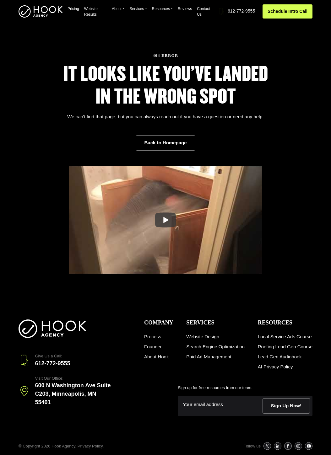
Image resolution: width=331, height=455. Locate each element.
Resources (275, 322)
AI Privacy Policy (275, 366)
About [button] (117, 9)
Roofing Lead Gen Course (285, 346)
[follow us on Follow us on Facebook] (288, 446)
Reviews (185, 9)
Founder (153, 346)
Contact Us (203, 12)
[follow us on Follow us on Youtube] (308, 446)
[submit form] (286, 406)
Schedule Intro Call (287, 11)
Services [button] (136, 9)
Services (200, 322)
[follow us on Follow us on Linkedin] (277, 446)
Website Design (202, 336)
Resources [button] (161, 9)
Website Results (91, 12)
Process (152, 336)
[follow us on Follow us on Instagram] (298, 446)
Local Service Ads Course (285, 336)
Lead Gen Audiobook (280, 356)
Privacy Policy (90, 446)
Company (158, 322)
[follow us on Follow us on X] (267, 446)
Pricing (73, 9)
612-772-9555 (236, 11)
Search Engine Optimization (215, 346)
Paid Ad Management (208, 356)
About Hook (156, 356)
